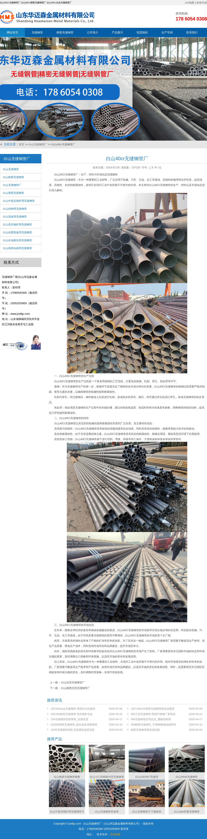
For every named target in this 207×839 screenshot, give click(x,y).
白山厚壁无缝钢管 (13, 192)
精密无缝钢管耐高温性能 (145, 729)
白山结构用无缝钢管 (15, 208)
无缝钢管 (37, 32)
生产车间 (167, 32)
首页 (21, 144)
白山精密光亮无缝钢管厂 (75, 688)
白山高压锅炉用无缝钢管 (17, 224)
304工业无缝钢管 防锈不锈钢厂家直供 (153, 713)
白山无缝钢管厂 (38, 144)
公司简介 (92, 32)
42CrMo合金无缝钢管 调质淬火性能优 (73, 708)
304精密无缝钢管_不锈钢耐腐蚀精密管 (153, 724)
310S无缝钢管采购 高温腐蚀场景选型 (73, 729)
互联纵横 (115, 834)
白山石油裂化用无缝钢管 (17, 240)
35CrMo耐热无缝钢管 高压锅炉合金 (72, 713)
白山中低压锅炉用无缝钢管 (19, 200)
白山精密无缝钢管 (13, 177)
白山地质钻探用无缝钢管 (17, 248)
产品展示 (117, 32)
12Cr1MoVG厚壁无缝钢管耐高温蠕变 (152, 708)
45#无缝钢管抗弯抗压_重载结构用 (151, 719)
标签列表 (201, 2)
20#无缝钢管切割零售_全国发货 (69, 719)
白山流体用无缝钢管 (15, 216)
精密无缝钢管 (64, 32)
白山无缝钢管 (11, 169)
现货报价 (142, 32)
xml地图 (189, 2)
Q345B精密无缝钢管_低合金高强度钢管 (74, 724)
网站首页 (12, 32)
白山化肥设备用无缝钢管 (17, 232)
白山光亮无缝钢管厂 (73, 682)
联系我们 (192, 32)
